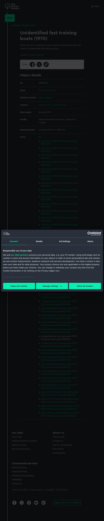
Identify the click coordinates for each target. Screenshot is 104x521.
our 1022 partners (20, 255)
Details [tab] (39, 241)
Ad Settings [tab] (64, 241)
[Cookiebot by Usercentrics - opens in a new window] (89, 234)
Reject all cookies (19, 286)
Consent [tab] (14, 241)
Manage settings (52, 286)
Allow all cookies (85, 286)
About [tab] (90, 241)
